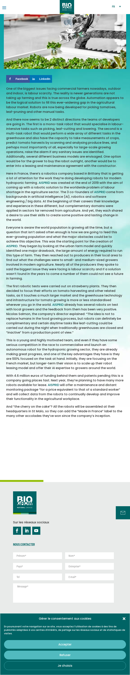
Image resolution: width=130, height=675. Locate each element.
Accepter (65, 644)
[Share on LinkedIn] (41, 79)
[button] (124, 619)
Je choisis (65, 666)
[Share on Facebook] (18, 79)
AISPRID (44, 183)
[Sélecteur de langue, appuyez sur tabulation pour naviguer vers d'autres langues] (116, 6)
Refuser (65, 655)
